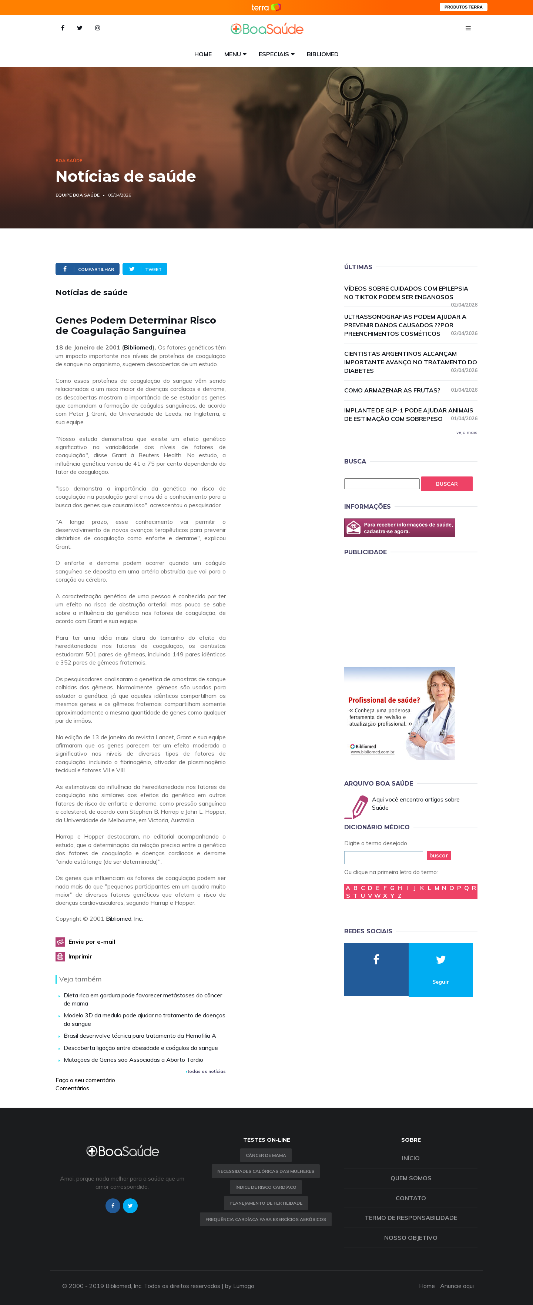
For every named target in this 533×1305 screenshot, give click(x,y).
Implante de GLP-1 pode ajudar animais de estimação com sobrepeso (410, 414)
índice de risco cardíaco (265, 1187)
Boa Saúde (69, 160)
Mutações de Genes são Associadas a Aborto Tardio (133, 1059)
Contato (411, 1198)
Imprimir (80, 956)
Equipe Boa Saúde (78, 195)
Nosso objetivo (411, 1237)
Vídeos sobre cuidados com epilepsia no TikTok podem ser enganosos (410, 293)
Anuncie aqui (457, 1285)
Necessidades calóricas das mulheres (265, 1171)
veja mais (466, 432)
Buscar (447, 484)
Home (203, 54)
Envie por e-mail (91, 941)
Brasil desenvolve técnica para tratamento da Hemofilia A (140, 1035)
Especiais (274, 54)
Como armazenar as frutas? (410, 390)
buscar (438, 855)
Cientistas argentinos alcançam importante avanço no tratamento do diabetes (410, 362)
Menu (232, 54)
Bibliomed (323, 54)
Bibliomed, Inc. (124, 918)
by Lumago (239, 1285)
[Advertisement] (399, 610)
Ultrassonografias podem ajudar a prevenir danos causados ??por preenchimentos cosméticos (410, 325)
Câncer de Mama (266, 1155)
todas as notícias (206, 1071)
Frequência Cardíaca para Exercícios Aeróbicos (265, 1219)
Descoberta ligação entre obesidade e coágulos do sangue (141, 1047)
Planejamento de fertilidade (265, 1203)
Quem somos (411, 1178)
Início (411, 1158)
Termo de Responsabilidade (411, 1217)
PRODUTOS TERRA (464, 7)
